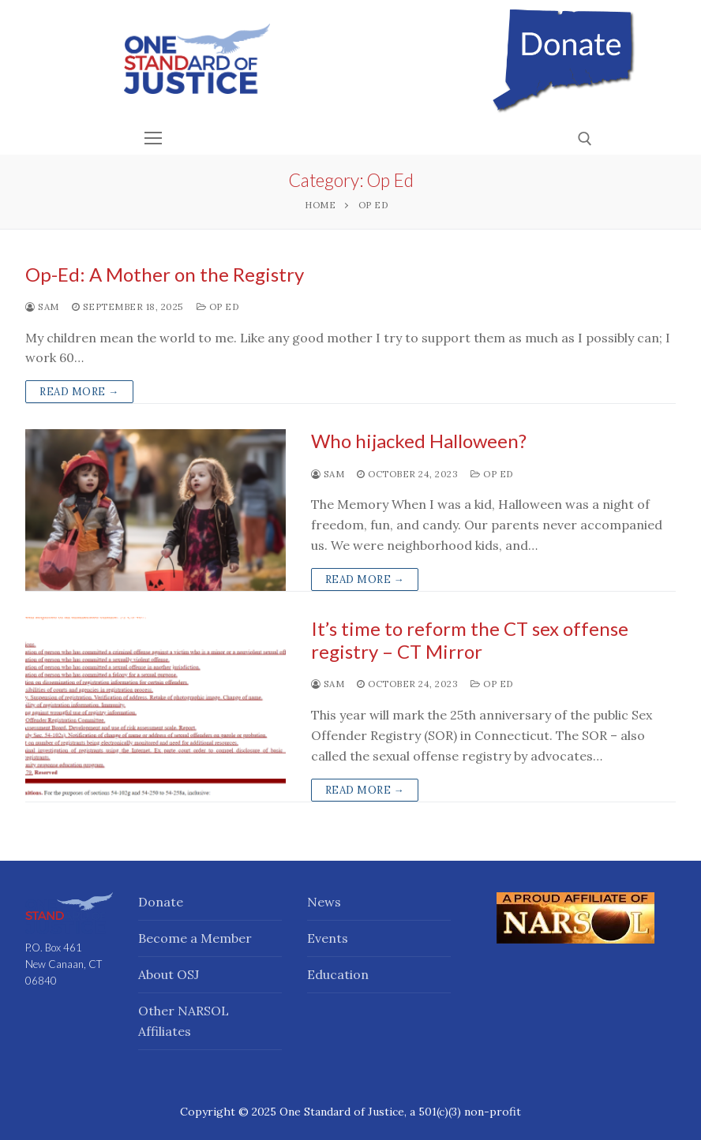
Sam (42, 306)
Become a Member (195, 938)
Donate (160, 902)
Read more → (79, 391)
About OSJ (168, 974)
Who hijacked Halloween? (419, 440)
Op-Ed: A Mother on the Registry (164, 274)
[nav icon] (153, 138)
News (324, 902)
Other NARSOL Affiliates (183, 1021)
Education (338, 974)
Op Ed (218, 306)
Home (320, 205)
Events (327, 938)
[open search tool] (585, 139)
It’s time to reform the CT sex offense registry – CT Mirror (469, 640)
